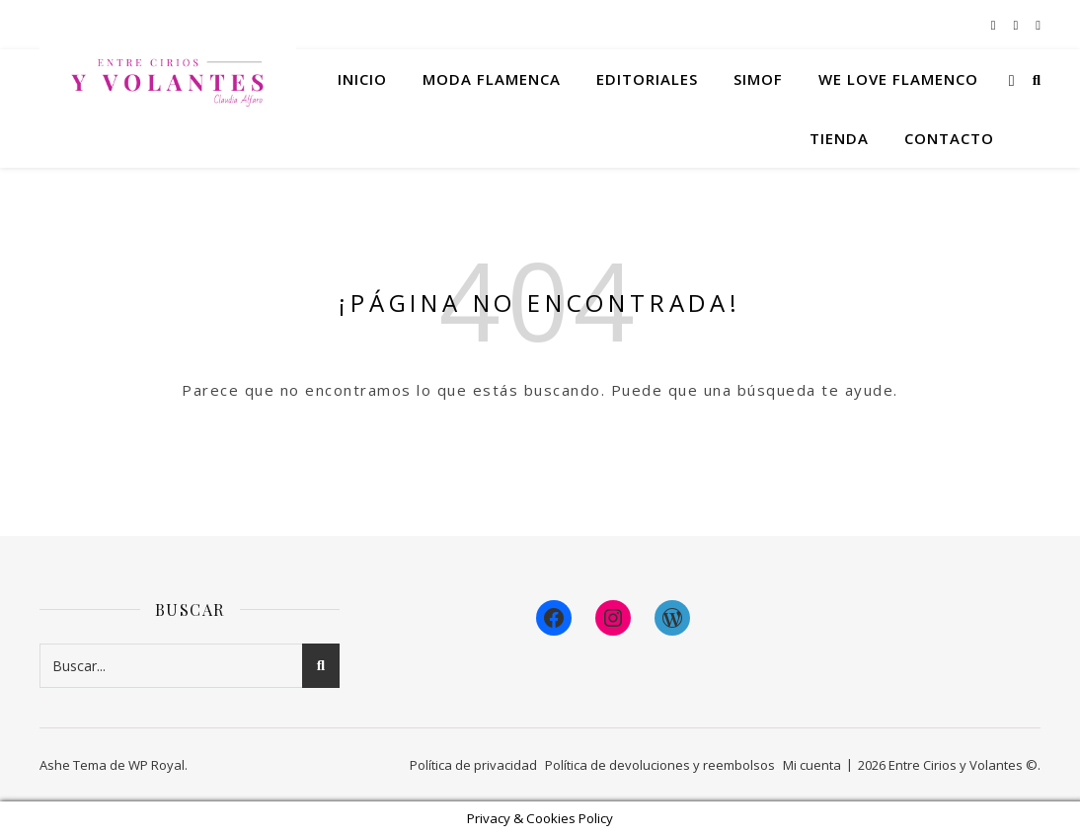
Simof (758, 79)
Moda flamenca (492, 79)
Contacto (949, 138)
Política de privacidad (473, 765)
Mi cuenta (812, 765)
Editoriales (647, 79)
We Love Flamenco (898, 79)
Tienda (839, 138)
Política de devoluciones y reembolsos (660, 765)
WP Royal (156, 765)
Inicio (362, 79)
